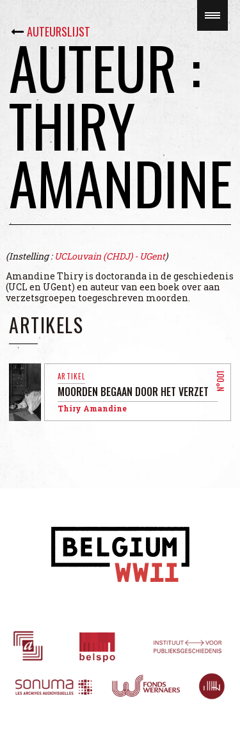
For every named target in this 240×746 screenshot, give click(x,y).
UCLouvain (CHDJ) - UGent (109, 256)
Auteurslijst (58, 31)
